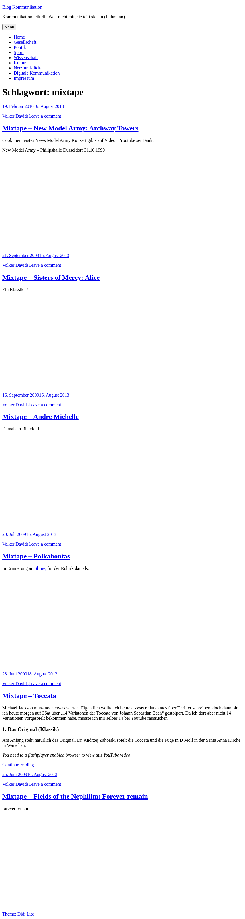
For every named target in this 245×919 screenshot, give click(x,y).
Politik (20, 47)
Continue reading (21, 764)
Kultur (20, 62)
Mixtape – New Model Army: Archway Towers (70, 128)
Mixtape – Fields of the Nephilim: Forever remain (75, 796)
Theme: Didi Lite (18, 914)
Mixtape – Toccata (29, 695)
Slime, (40, 568)
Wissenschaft (26, 57)
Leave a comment (45, 116)
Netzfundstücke (28, 67)
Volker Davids (15, 116)
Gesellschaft (25, 42)
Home (19, 37)
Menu (9, 27)
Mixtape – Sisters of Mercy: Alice (51, 277)
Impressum (24, 78)
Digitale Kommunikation (37, 73)
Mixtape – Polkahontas (36, 556)
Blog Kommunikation (22, 7)
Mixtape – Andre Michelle (40, 416)
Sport (19, 52)
